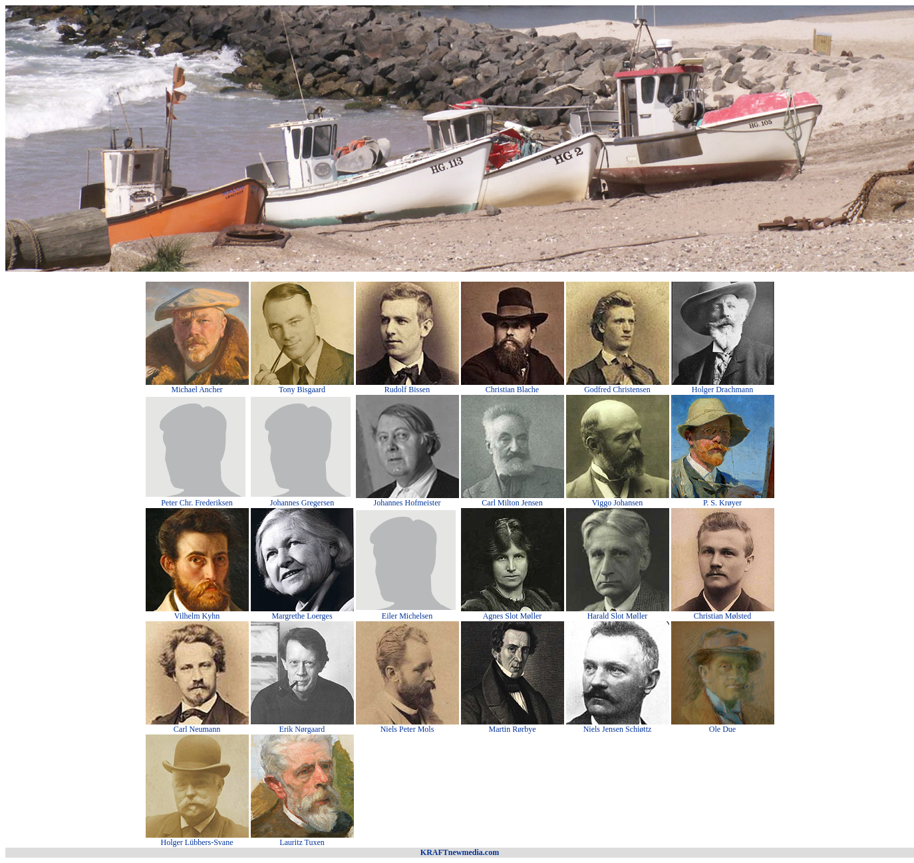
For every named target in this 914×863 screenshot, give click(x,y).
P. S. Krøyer (722, 502)
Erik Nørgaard (302, 729)
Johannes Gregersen (302, 502)
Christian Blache (512, 389)
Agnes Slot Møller (512, 616)
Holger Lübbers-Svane (197, 842)
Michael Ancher (197, 389)
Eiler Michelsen (407, 616)
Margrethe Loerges (301, 616)
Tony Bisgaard (302, 389)
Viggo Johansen (617, 502)
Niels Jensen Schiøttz (617, 729)
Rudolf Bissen (407, 389)
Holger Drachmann (722, 389)
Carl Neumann (197, 729)
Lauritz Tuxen (302, 842)
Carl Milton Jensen (512, 502)
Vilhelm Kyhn (197, 616)
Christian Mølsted (722, 616)
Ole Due (722, 729)
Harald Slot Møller (617, 616)
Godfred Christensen (617, 389)
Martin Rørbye (512, 729)
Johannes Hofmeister (407, 502)
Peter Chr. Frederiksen (197, 502)
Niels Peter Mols (407, 729)
